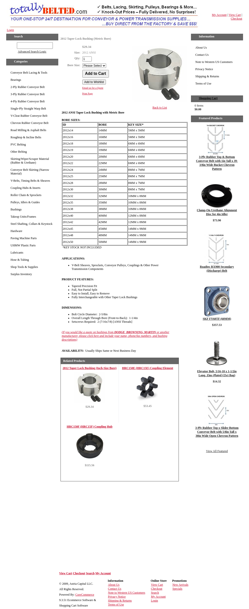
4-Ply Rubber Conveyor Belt (28, 101)
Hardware (16, 231)
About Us (201, 47)
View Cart (235, 15)
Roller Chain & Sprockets (26, 195)
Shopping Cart (208, 98)
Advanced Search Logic (32, 51)
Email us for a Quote (92, 88)
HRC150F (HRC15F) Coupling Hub (90, 426)
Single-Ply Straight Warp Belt (28, 108)
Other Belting (19, 151)
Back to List (160, 107)
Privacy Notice (204, 69)
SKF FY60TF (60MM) (217, 318)
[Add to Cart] (95, 74)
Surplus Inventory (21, 274)
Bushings (16, 209)
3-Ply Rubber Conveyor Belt (28, 94)
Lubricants (17, 252)
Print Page (87, 93)
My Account (219, 15)
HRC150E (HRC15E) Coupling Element (147, 368)
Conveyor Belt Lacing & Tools (29, 72)
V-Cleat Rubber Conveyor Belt (29, 115)
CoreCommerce (84, 594)
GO (13, 44)
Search (90, 573)
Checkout (236, 18)
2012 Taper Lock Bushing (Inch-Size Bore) (90, 368)
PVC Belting (18, 144)
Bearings (16, 80)
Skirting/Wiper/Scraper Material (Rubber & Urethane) (30, 160)
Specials (177, 588)
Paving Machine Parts (24, 238)
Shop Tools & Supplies (24, 267)
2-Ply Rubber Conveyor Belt (28, 87)
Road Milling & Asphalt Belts (28, 130)
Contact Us (202, 55)
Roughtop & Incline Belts (26, 137)
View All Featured (217, 451)
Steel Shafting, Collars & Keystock (32, 224)
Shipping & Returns (207, 76)
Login (10, 30)
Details (89, 417)
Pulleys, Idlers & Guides (25, 202)
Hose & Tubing (20, 259)
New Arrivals (180, 584)
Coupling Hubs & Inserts (25, 188)
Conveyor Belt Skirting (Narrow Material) (30, 171)
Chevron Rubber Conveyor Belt (30, 123)
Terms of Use (203, 83)
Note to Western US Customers (214, 62)
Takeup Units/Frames (23, 216)
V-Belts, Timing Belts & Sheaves (30, 180)
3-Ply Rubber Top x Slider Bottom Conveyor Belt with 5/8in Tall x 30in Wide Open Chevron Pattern (217, 431)
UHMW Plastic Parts (23, 245)
